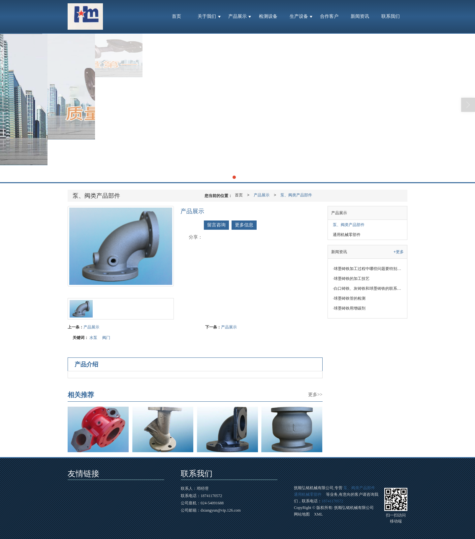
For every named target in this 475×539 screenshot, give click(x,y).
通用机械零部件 (347, 234)
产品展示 (237, 16)
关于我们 (207, 16)
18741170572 (332, 501)
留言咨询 (216, 224)
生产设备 (299, 16)
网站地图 (302, 514)
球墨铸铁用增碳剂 (349, 308)
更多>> (315, 394)
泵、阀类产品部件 (296, 195)
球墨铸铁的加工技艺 (351, 278)
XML (318, 514)
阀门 (106, 337)
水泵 (93, 337)
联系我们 (390, 16)
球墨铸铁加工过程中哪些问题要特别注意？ (370, 268)
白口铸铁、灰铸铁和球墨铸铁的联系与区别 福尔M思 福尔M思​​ (370, 288)
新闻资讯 (360, 16)
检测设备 (268, 16)
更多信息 (244, 224)
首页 (176, 16)
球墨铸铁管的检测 (349, 298)
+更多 (399, 252)
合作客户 (329, 16)
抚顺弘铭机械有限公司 (354, 507)
